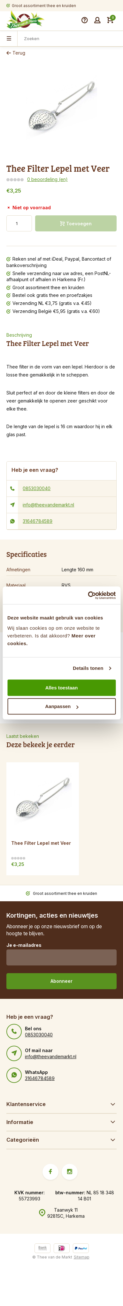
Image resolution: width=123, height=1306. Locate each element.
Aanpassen (61, 706)
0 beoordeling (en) (47, 179)
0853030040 (36, 488)
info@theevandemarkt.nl (48, 504)
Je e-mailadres (24, 945)
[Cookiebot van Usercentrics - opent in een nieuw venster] (88, 595)
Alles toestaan (61, 687)
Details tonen (88, 668)
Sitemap (81, 1257)
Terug (15, 53)
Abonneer (61, 981)
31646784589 (37, 521)
